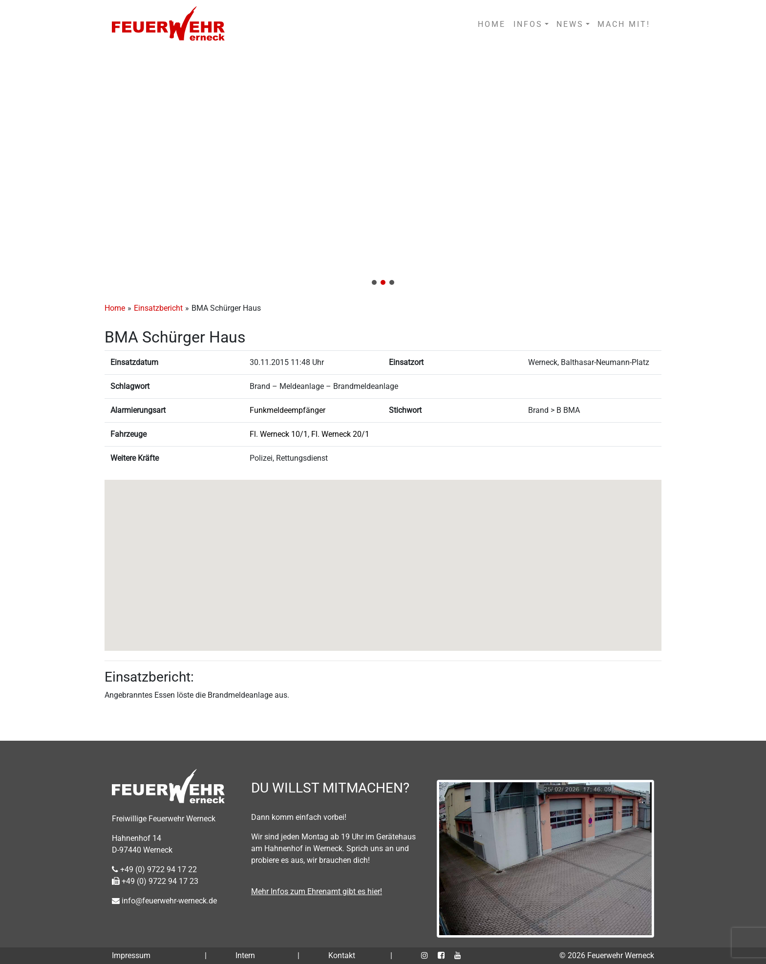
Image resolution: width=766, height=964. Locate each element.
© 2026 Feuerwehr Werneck (606, 955)
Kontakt (341, 955)
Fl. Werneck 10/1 (279, 434)
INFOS (528, 24)
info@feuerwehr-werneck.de (164, 900)
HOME (492, 24)
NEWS (570, 24)
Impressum (131, 955)
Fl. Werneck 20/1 (340, 434)
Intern (245, 955)
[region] (383, 170)
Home (115, 308)
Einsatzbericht (158, 308)
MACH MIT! (623, 24)
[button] (383, 170)
